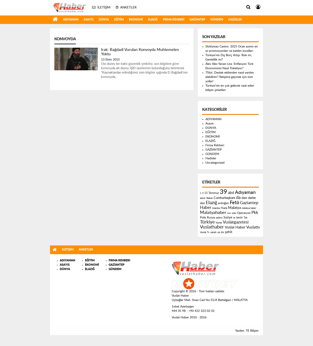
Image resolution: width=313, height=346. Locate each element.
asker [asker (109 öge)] (203, 198)
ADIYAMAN (70, 19)
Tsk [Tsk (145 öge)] (245, 217)
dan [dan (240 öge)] (244, 198)
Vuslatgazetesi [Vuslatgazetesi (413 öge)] (236, 222)
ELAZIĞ (153, 19)
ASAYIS (65, 265)
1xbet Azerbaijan (183, 306)
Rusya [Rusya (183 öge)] (211, 217)
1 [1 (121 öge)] (200, 193)
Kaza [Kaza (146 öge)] (224, 208)
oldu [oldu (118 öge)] (234, 213)
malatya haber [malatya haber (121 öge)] (249, 208)
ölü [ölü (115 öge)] (222, 232)
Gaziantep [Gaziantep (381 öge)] (249, 203)
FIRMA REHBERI (119, 260)
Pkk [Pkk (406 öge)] (254, 213)
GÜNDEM (216, 19)
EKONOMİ (136, 19)
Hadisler (235, 19)
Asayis (88, 19)
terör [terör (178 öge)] (239, 217)
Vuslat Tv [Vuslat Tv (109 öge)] (205, 232)
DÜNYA (104, 19)
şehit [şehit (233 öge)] (228, 232)
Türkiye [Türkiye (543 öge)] (207, 222)
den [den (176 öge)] (202, 203)
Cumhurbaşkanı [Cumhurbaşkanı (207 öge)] (224, 198)
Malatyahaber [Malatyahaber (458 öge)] (213, 212)
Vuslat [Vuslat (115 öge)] (219, 223)
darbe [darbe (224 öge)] (252, 198)
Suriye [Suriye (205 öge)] (227, 217)
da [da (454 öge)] (238, 197)
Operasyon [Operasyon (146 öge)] (244, 213)
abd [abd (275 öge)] (231, 193)
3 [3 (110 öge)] (202, 193)
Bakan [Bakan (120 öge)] (209, 198)
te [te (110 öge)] (234, 218)
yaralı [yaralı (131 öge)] (213, 232)
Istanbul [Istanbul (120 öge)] (216, 208)
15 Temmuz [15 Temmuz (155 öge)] (211, 193)
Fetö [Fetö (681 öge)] (234, 202)
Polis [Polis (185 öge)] (203, 217)
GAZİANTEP (197, 19)
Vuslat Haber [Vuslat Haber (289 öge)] (235, 227)
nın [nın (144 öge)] (229, 213)
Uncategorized (215, 162)
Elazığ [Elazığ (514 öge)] (211, 202)
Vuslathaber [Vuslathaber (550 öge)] (212, 227)
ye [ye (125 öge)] (218, 232)
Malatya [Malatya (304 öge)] (234, 208)
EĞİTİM (119, 19)
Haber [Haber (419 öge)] (205, 207)
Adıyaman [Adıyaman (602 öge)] (245, 192)
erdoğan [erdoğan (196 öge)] (223, 203)
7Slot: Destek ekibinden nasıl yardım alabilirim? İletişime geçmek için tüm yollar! (229, 77)
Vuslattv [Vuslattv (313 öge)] (253, 227)
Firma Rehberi (173, 19)
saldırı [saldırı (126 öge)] (219, 218)
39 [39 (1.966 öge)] (223, 192)
